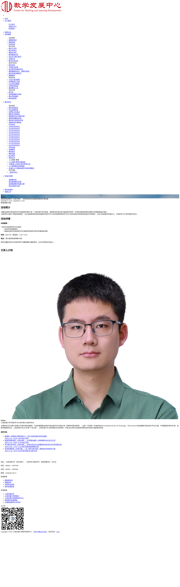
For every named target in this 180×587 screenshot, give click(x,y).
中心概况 (8, 21)
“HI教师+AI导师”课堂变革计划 (19, 164)
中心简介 (12, 24)
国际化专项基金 (14, 114)
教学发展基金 (13, 108)
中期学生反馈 (13, 67)
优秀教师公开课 (14, 82)
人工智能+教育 (14, 160)
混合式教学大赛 (14, 186)
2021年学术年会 (14, 135)
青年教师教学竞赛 (15, 182)
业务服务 (8, 34)
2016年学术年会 (14, 145)
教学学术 (8, 102)
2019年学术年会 (14, 139)
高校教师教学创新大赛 (17, 184)
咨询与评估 (13, 63)
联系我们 (12, 28)
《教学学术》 (13, 172)
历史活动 (12, 90)
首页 (6, 18)
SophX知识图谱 (14, 84)
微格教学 (12, 75)
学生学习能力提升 (15, 57)
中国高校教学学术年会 (13, 502)
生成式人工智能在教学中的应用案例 (21, 168)
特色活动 (12, 77)
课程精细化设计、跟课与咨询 (19, 71)
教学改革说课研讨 (15, 73)
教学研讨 (12, 151)
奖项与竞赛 (9, 176)
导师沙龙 (12, 59)
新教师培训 (13, 40)
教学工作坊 (13, 48)
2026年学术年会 (14, 126)
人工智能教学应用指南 (17, 166)
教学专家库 (9, 189)
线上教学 (12, 155)
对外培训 (12, 44)
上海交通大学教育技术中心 (14, 498)
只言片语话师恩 (14, 79)
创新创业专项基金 (15, 122)
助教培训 (12, 42)
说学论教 (12, 147)
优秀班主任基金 (14, 112)
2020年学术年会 (14, 137)
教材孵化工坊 (13, 88)
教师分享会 (13, 52)
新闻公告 (8, 32)
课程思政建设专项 (15, 118)
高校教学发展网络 (11, 500)
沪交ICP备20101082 (40, 532)
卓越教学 (12, 149)
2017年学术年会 (14, 143)
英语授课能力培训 (15, 94)
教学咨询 (12, 65)
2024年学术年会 (14, 128)
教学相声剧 (13, 98)
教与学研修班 (13, 96)
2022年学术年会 (14, 133)
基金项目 (12, 106)
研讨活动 (12, 46)
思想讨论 (12, 158)
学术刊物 (12, 170)
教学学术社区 (13, 61)
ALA (58, 532)
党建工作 (8, 191)
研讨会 (11, 92)
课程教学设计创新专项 (17, 116)
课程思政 (12, 153)
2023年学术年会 (14, 131)
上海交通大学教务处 (12, 496)
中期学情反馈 (13, 86)
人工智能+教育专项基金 (17, 162)
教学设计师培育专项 (16, 120)
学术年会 (12, 124)
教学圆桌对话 (13, 54)
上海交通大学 (9, 494)
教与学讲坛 (13, 50)
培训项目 (12, 38)
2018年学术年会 (14, 141)
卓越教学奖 (13, 179)
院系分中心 (13, 26)
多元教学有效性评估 (16, 69)
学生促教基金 (13, 110)
